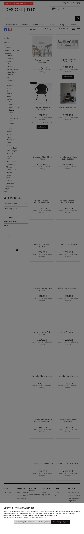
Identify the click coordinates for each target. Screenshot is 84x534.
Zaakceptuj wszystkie (60, 522)
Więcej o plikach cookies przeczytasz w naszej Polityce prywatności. (25, 517)
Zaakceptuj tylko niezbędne (25, 522)
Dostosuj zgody (44, 522)
